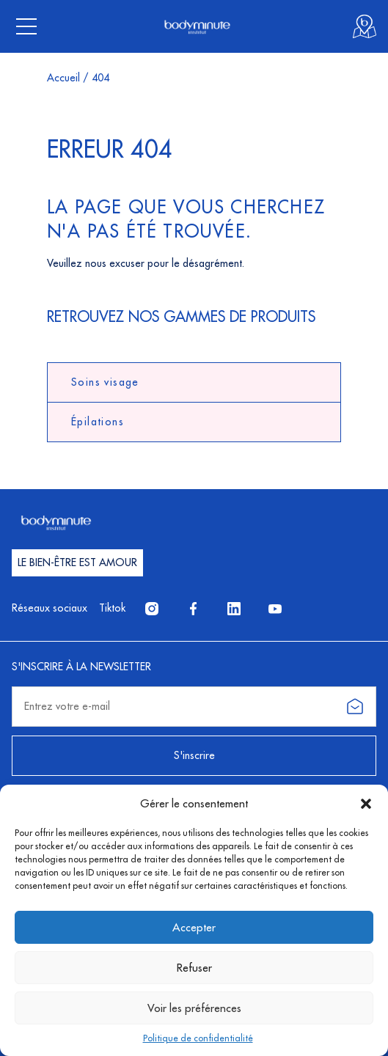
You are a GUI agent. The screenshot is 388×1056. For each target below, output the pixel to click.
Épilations (97, 421)
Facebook (198, 608)
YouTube (280, 608)
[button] (366, 803)
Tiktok (112, 608)
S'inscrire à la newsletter (81, 666)
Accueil (63, 77)
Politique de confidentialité (198, 1038)
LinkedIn (239, 608)
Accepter (194, 927)
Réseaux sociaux (49, 608)
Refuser (194, 968)
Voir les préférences (194, 1008)
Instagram (157, 608)
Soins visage (105, 382)
